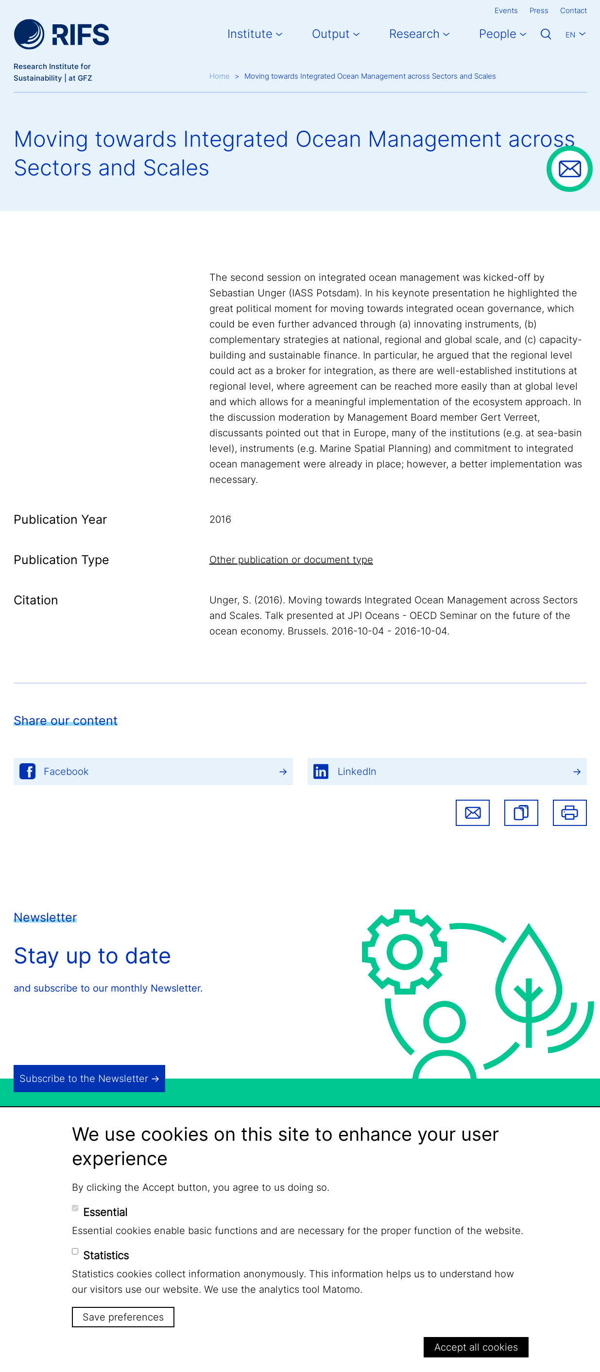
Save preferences (123, 1317)
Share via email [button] (473, 813)
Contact (573, 10)
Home (219, 76)
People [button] (497, 34)
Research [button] (414, 34)
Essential (105, 1212)
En (570, 34)
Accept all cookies (476, 1347)
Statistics (106, 1255)
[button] (521, 813)
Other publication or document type (291, 560)
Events (506, 10)
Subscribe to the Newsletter (83, 1078)
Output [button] (331, 34)
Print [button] (570, 813)
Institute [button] (250, 34)
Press (539, 10)
